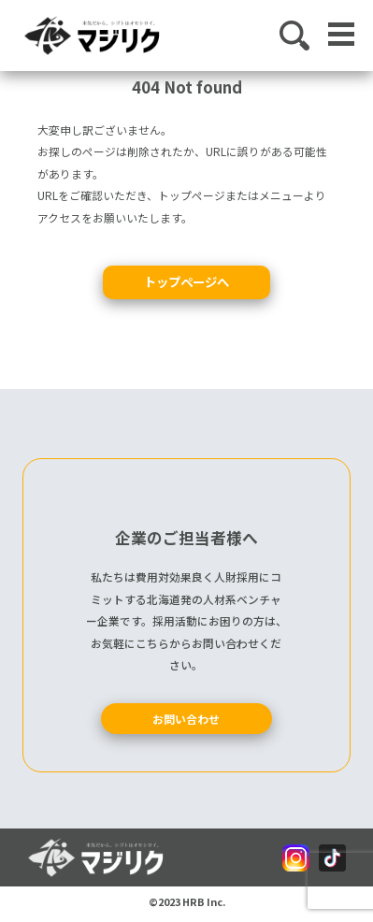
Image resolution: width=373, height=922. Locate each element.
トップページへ (186, 281)
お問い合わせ (186, 719)
